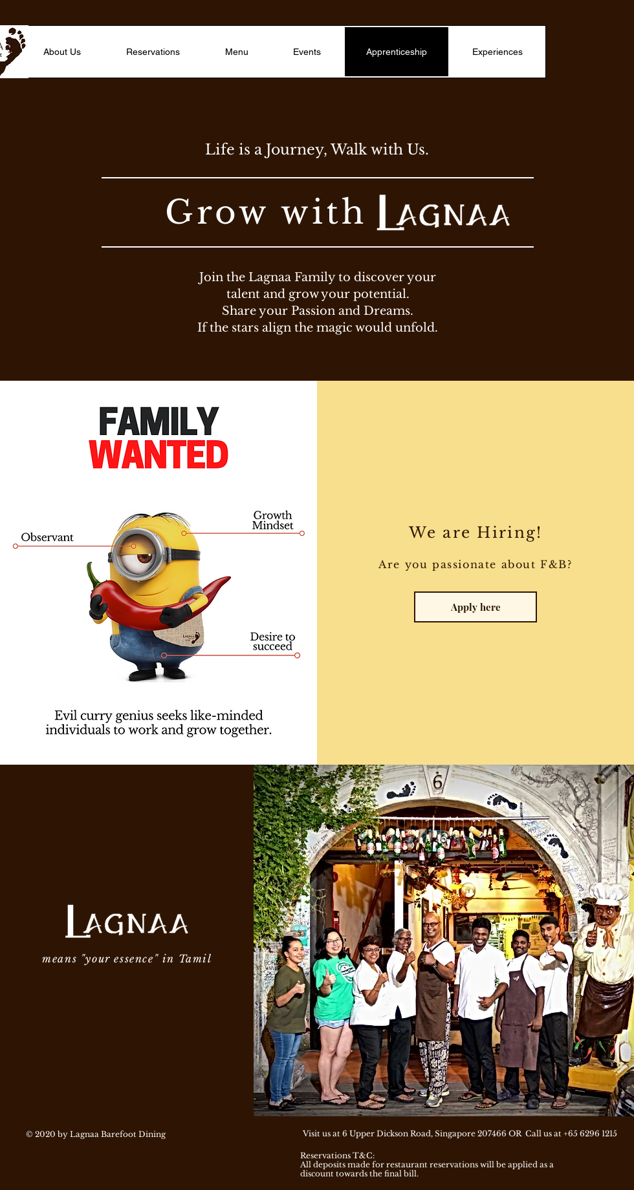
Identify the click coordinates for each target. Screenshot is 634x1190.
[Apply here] (475, 606)
